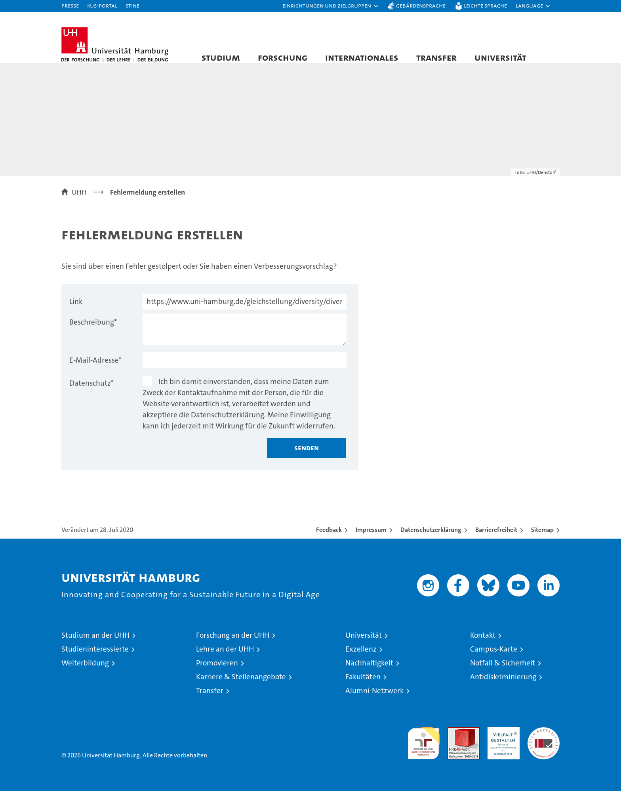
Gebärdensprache (421, 5)
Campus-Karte (493, 657)
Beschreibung (93, 330)
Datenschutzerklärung (227, 423)
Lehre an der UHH (225, 657)
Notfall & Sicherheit (502, 671)
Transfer (436, 57)
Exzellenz (361, 657)
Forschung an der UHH (232, 643)
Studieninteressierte (95, 657)
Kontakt (482, 643)
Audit (455, 739)
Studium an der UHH (95, 643)
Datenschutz (91, 391)
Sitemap (542, 537)
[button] (330, 6)
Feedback (329, 537)
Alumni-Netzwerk (374, 698)
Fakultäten (363, 685)
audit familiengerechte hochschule (424, 747)
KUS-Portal (102, 5)
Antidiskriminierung (503, 685)
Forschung (282, 57)
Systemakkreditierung (544, 739)
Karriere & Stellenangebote (241, 685)
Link (75, 309)
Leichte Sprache (485, 5)
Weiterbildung (85, 671)
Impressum (371, 537)
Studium (221, 57)
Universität (500, 57)
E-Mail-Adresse (95, 368)
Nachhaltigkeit (369, 671)
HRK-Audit (502, 739)
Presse (70, 5)
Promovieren (217, 671)
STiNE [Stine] (132, 5)
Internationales (361, 57)
